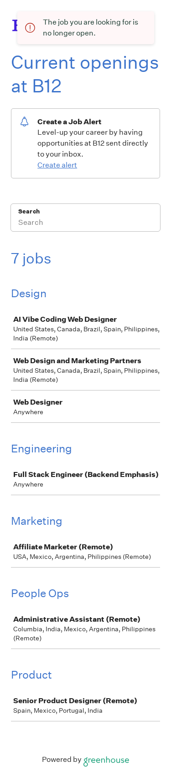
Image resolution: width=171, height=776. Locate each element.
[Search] (85, 223)
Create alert (57, 165)
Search (29, 211)
